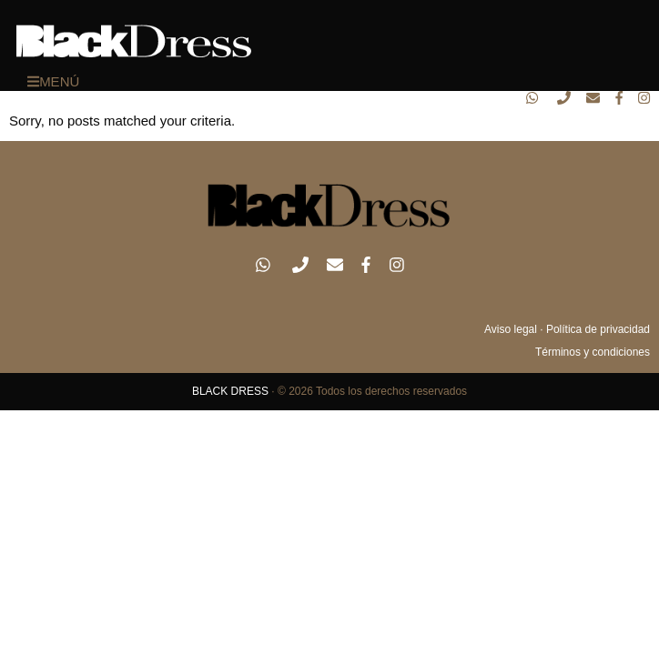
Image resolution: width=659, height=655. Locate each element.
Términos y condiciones (592, 352)
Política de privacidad (598, 329)
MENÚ (53, 81)
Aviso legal (510, 329)
